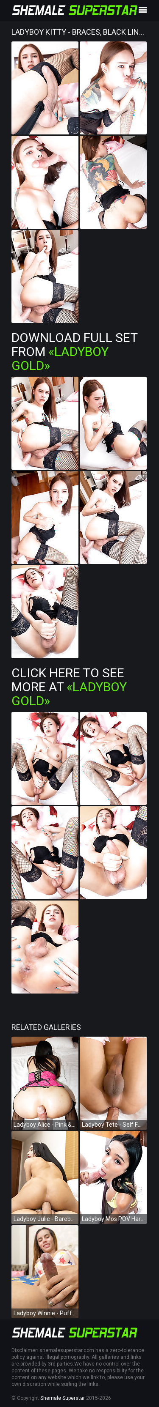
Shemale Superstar (62, 1398)
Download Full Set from (74, 351)
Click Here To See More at (69, 686)
